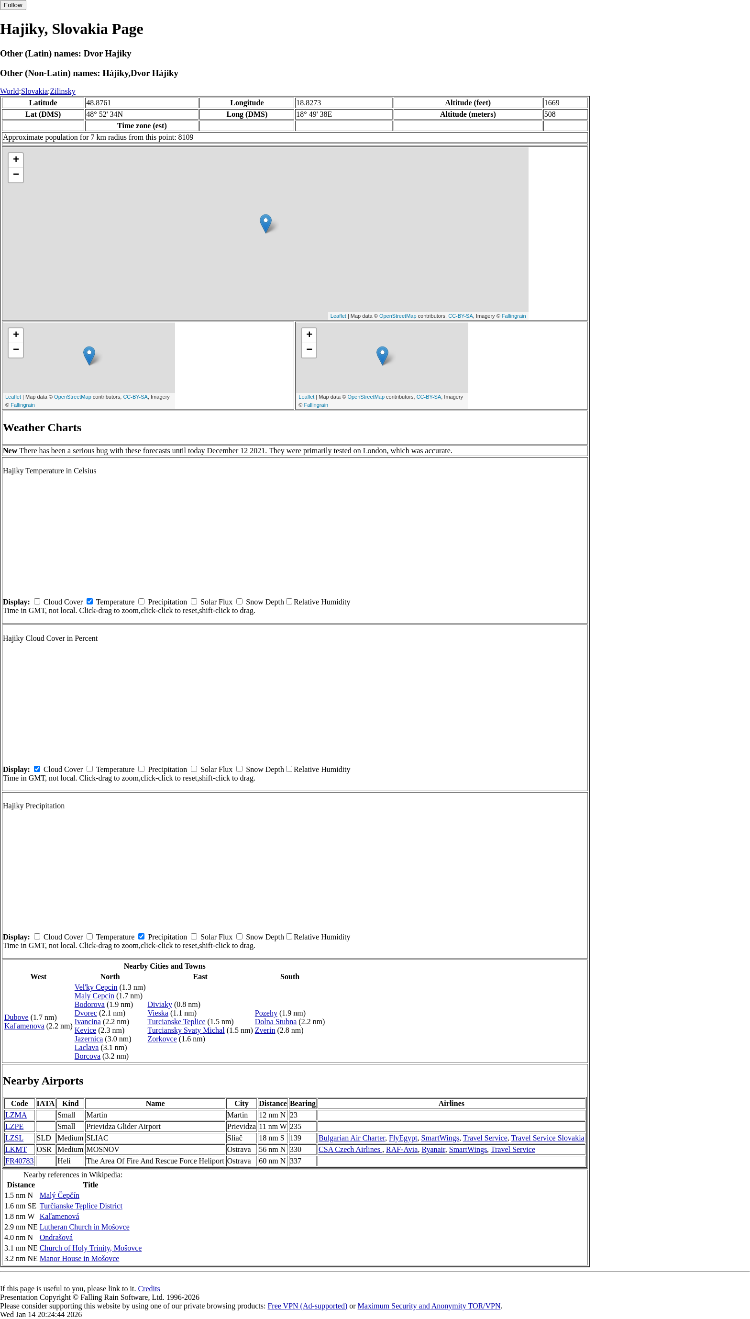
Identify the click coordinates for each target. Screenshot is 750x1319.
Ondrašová (56, 1237)
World (9, 91)
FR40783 (19, 1161)
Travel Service (485, 1138)
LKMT (16, 1149)
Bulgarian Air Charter (352, 1138)
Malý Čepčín (59, 1195)
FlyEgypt (403, 1138)
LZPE (14, 1126)
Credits (149, 1289)
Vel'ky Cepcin (96, 987)
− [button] (16, 175)
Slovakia (34, 91)
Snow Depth (265, 602)
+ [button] (16, 160)
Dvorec (86, 1013)
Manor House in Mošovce (80, 1258)
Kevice (85, 1030)
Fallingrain (514, 316)
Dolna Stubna (276, 1021)
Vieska (157, 1013)
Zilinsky (63, 91)
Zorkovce (161, 1039)
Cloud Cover (63, 602)
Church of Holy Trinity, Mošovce (91, 1248)
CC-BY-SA (460, 316)
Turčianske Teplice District (81, 1206)
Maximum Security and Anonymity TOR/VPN (429, 1306)
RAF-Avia (402, 1149)
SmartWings (440, 1138)
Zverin (265, 1030)
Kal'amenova (24, 1026)
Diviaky (159, 1004)
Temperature (115, 602)
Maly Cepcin (94, 996)
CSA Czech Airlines (350, 1149)
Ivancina (88, 1021)
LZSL (14, 1138)
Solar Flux (216, 602)
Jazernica (89, 1039)
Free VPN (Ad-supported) (307, 1306)
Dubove (16, 1017)
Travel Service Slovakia (548, 1138)
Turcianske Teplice (176, 1021)
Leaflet (338, 316)
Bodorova (90, 1004)
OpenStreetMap (398, 316)
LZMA (16, 1115)
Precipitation (167, 602)
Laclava (87, 1047)
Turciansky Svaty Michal (185, 1030)
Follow (13, 5)
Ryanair (433, 1149)
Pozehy (266, 1013)
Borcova (87, 1056)
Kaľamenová (59, 1216)
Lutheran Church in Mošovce (85, 1227)
